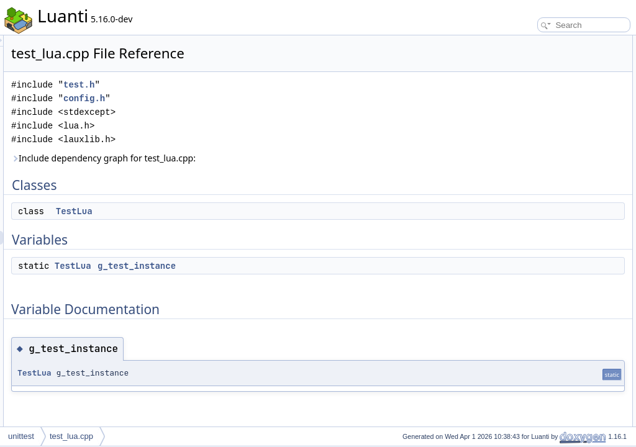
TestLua (229, 211)
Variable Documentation (536, 97)
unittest (21, 436)
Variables (512, 69)
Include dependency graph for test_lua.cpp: (258, 158)
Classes (510, 42)
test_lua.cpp (71, 436)
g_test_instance (292, 265)
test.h (234, 85)
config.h (239, 98)
